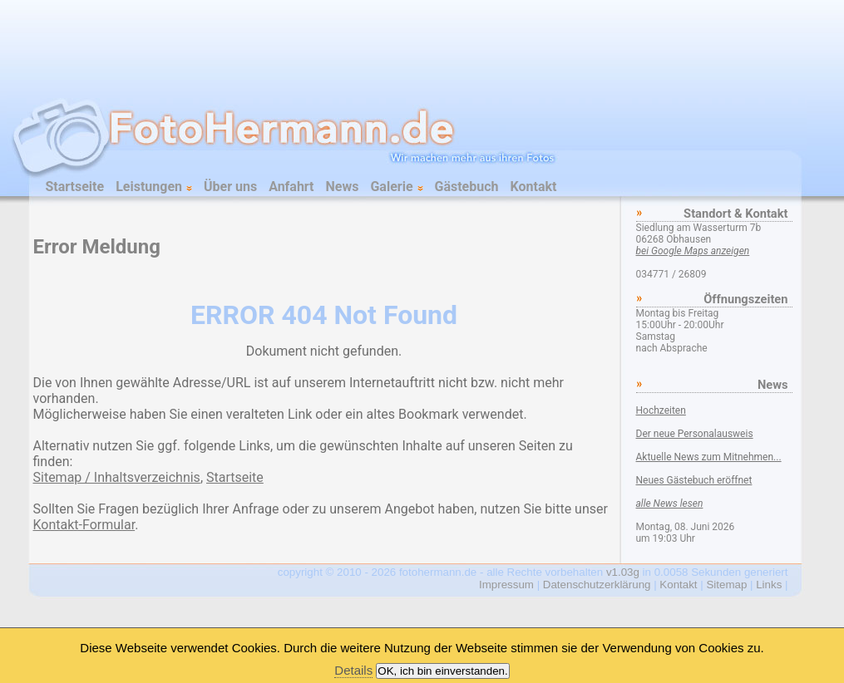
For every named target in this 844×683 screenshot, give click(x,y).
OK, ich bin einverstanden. (442, 671)
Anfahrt (291, 186)
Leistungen (154, 186)
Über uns (230, 186)
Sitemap (726, 584)
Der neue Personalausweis (694, 434)
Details (353, 670)
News (342, 186)
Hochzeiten (661, 410)
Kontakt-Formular (84, 525)
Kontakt (534, 186)
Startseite (75, 186)
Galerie (396, 186)
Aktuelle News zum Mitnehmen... (709, 457)
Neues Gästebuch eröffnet (694, 480)
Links (769, 584)
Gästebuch (467, 186)
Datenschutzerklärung (597, 584)
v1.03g (622, 572)
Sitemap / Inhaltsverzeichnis (116, 477)
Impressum (506, 584)
